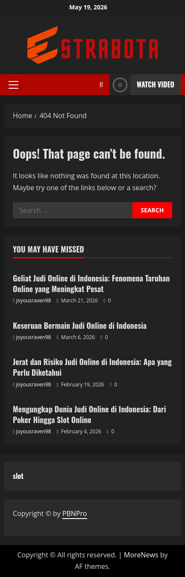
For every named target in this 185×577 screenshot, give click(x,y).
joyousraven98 (33, 300)
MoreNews (141, 555)
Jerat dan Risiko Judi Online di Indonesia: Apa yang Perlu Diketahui (92, 367)
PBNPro (74, 513)
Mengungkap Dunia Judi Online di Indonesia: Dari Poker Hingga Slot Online (89, 414)
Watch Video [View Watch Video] (141, 84)
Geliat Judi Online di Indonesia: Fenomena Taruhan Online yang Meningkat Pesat (91, 283)
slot (18, 476)
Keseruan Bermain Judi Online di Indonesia (80, 325)
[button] (13, 85)
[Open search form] (101, 84)
